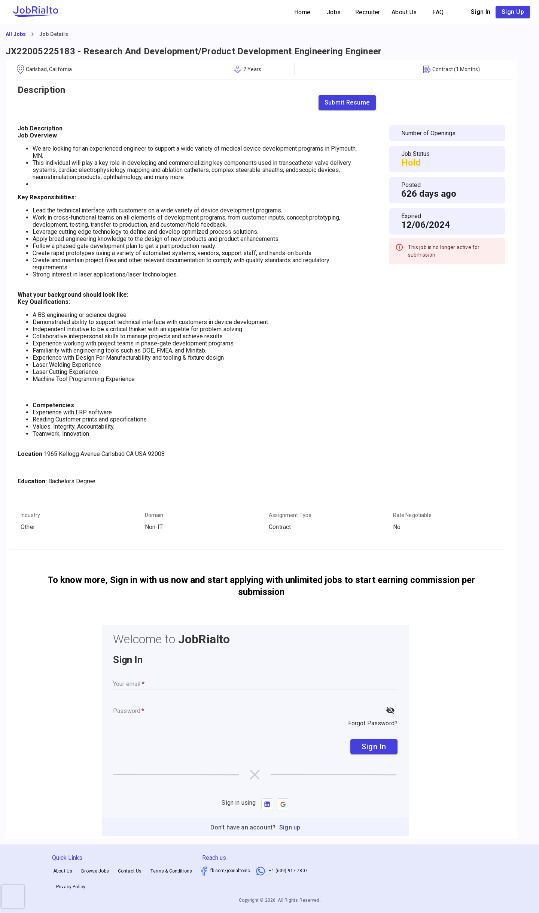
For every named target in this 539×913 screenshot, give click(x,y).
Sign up (513, 12)
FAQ (438, 12)
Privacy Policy (70, 886)
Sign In (374, 746)
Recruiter (367, 12)
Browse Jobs (95, 871)
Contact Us (130, 871)
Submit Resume (347, 102)
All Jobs (16, 34)
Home (302, 12)
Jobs (334, 12)
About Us (404, 12)
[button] (283, 804)
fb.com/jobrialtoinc (230, 870)
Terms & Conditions (171, 871)
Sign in (481, 12)
